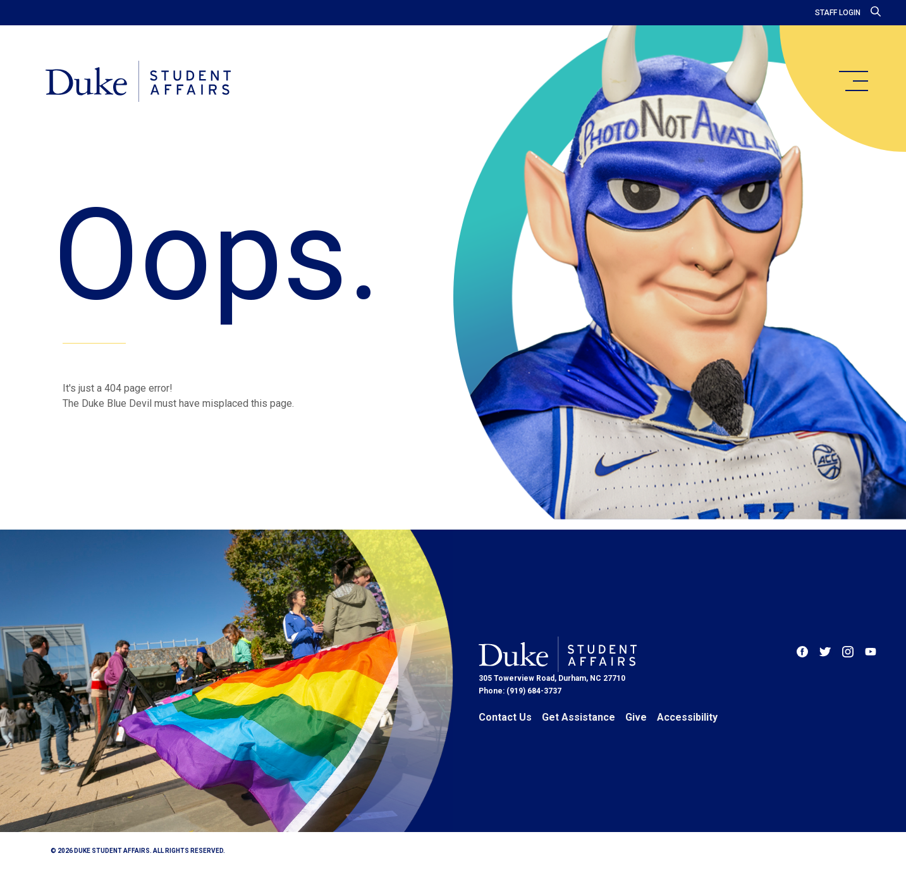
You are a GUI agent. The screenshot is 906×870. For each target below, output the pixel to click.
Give (636, 717)
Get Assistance (578, 717)
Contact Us (505, 717)
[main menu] (853, 81)
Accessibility (687, 717)
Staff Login (837, 12)
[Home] (138, 82)
